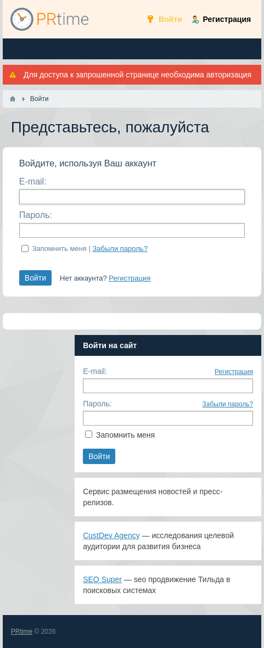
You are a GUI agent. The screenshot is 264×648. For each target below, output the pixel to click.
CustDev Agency (111, 535)
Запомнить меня (125, 435)
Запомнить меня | (89, 248)
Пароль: (35, 215)
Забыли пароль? (120, 248)
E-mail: (33, 181)
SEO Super (102, 579)
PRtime (21, 631)
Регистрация (129, 278)
